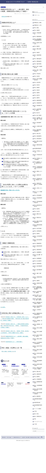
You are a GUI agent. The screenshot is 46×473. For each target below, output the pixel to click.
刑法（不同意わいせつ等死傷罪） (37, 172)
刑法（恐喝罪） (37, 95)
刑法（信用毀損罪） (37, 286)
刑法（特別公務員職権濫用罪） (37, 419)
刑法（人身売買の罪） (37, 336)
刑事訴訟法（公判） (37, 27)
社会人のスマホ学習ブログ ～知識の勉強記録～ (23, 2)
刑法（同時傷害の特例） (37, 116)
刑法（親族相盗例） (37, 39)
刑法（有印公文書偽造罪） (37, 354)
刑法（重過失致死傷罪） (37, 158)
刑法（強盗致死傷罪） (37, 60)
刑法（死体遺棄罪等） (37, 134)
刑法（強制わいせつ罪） (37, 185)
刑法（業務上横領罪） (37, 54)
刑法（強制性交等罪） (37, 188)
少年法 (35, 440)
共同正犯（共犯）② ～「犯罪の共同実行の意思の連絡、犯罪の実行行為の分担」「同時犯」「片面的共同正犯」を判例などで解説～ (15, 325)
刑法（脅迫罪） (37, 97)
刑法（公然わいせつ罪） (37, 201)
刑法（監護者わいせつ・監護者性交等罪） (37, 175)
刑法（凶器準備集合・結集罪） (37, 119)
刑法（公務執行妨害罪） (37, 138)
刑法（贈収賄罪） (37, 425)
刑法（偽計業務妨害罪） (37, 289)
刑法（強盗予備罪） (37, 71)
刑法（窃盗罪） (37, 32)
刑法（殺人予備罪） (37, 126)
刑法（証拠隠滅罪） (37, 278)
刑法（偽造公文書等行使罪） (37, 376)
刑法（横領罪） (37, 50)
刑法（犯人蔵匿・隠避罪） (37, 275)
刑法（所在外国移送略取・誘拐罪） (37, 332)
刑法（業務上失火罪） (37, 228)
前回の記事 (4, 16)
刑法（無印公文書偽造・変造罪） (37, 361)
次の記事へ (3, 307)
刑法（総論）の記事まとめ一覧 (9, 351)
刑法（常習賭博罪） (37, 408)
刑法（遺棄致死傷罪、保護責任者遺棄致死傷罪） (37, 310)
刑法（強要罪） (37, 100)
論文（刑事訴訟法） (37, 446)
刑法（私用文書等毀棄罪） (37, 256)
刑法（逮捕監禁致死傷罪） (37, 300)
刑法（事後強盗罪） (37, 67)
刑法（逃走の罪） (37, 144)
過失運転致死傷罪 (37, 161)
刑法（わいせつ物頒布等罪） (37, 205)
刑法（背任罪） (37, 92)
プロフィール (36, 15)
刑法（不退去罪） (37, 81)
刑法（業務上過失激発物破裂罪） (37, 236)
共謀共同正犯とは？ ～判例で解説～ (14, 341)
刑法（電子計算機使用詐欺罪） (37, 87)
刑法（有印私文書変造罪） (37, 383)
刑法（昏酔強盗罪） (37, 64)
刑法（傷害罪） (37, 105)
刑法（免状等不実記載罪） (37, 372)
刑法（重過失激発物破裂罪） (37, 239)
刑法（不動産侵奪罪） (37, 36)
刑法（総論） (3, 7)
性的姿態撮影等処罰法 (37, 435)
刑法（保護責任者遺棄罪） (37, 306)
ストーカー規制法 (37, 437)
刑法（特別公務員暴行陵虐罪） (37, 422)
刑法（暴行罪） (37, 102)
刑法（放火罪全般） (37, 243)
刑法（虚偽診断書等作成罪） (37, 387)
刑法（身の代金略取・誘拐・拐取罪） (37, 323)
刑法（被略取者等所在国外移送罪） (37, 340)
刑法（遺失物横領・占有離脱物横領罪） (37, 43)
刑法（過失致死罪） (37, 151)
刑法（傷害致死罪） (37, 108)
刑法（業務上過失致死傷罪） (37, 155)
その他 (35, 455)
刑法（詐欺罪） (37, 83)
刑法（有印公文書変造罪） (37, 358)
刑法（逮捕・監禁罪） (37, 296)
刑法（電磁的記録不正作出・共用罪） (37, 394)
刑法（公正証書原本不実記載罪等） (37, 369)
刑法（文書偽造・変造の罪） (37, 347)
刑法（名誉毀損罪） (37, 247)
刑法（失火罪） (37, 225)
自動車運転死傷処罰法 (37, 428)
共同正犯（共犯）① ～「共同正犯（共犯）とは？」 (17, 316)
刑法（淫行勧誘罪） (37, 209)
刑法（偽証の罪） (37, 398)
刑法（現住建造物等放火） (37, 212)
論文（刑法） (36, 442)
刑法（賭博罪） (37, 404)
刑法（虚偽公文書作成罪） (37, 365)
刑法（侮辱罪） (37, 249)
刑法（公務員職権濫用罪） (37, 415)
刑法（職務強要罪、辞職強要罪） (37, 141)
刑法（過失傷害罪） (37, 147)
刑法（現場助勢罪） (37, 112)
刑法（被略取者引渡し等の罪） (37, 343)
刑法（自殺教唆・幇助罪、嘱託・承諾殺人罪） (37, 129)
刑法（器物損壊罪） (37, 260)
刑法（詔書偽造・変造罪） (37, 351)
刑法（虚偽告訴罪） (37, 401)
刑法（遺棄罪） (37, 303)
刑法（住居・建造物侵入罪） (37, 74)
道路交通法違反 (37, 431)
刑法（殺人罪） (37, 122)
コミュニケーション (37, 452)
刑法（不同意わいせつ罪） (37, 164)
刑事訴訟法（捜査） (37, 23)
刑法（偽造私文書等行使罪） (37, 391)
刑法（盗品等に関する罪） (37, 48)
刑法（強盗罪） (37, 56)
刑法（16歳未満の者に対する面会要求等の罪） (37, 180)
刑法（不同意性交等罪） (37, 168)
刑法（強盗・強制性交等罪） (37, 78)
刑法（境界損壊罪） (37, 267)
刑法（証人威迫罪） (37, 282)
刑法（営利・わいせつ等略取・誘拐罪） (37, 318)
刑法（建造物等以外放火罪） (37, 220)
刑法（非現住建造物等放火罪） (37, 216)
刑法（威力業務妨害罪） (37, 293)
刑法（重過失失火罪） (37, 232)
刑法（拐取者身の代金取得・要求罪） (37, 328)
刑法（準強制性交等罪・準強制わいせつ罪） (37, 192)
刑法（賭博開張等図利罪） (37, 411)
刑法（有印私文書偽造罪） (37, 380)
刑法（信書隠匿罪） (37, 271)
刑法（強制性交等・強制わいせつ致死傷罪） (37, 197)
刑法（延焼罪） (37, 222)
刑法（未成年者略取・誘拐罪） (37, 315)
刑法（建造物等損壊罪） (37, 264)
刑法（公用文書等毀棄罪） (37, 253)
